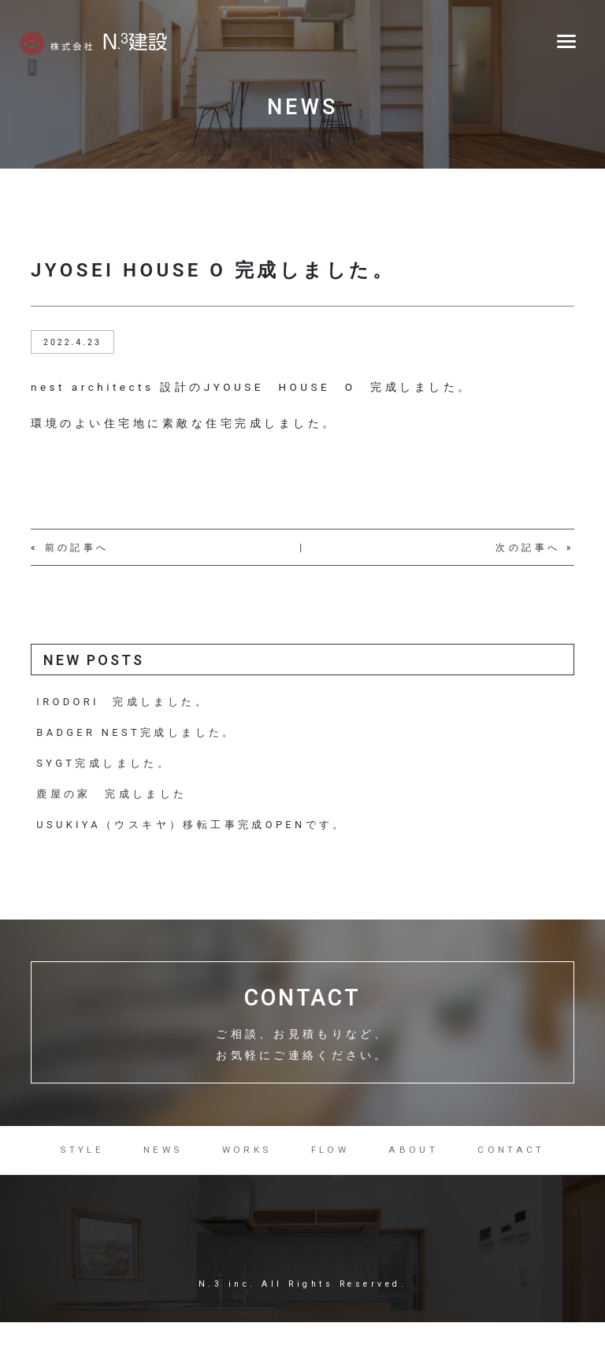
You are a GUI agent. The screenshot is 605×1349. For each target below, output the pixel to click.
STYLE (80, 1159)
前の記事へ (77, 547)
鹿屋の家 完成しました (113, 796)
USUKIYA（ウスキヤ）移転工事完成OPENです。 (194, 828)
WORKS (247, 1159)
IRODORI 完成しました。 (124, 702)
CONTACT (513, 1159)
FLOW (332, 1159)
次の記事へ (528, 547)
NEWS (162, 1159)
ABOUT (416, 1159)
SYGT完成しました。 (105, 765)
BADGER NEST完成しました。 (138, 734)
